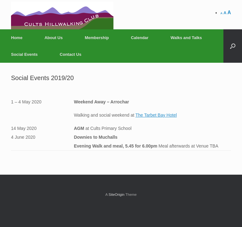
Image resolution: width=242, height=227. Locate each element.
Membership (97, 37)
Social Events (24, 54)
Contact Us (71, 54)
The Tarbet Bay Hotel (156, 115)
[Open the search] (232, 46)
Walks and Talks (186, 37)
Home (16, 37)
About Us (53, 37)
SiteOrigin (116, 194)
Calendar (139, 37)
